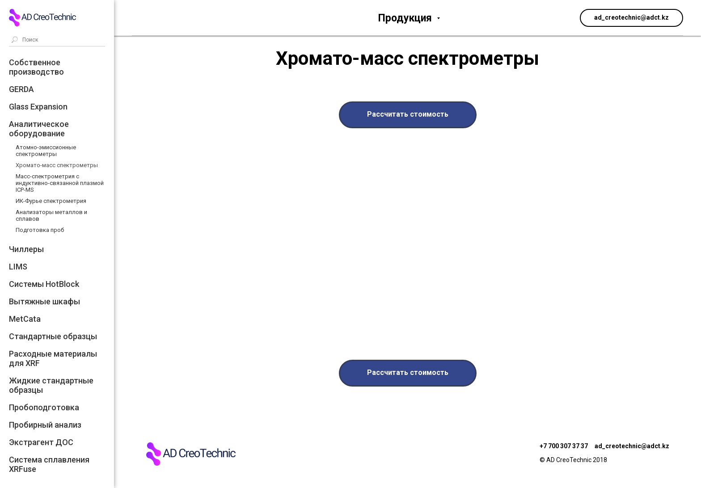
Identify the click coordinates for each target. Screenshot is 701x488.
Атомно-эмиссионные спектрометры (46, 150)
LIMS (18, 266)
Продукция (406, 18)
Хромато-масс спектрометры (57, 165)
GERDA (21, 89)
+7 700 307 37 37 (564, 446)
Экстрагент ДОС (41, 442)
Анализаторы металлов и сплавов (51, 215)
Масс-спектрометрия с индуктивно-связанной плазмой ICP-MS (60, 183)
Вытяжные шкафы (44, 301)
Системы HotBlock (44, 284)
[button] (408, 114)
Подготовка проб (40, 230)
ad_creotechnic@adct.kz (632, 446)
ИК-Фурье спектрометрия (51, 201)
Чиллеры (26, 249)
